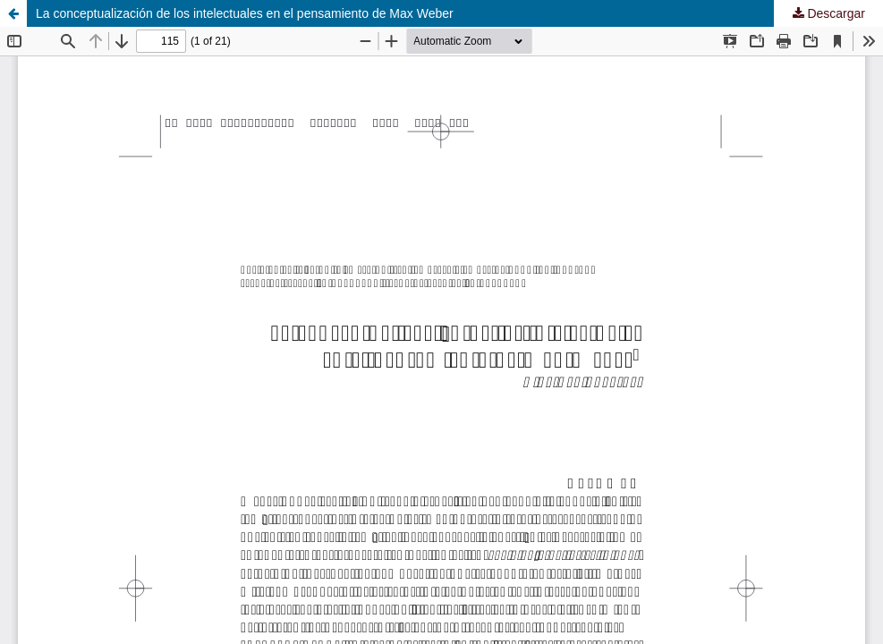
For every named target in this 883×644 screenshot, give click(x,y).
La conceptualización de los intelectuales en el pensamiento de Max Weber (245, 13)
